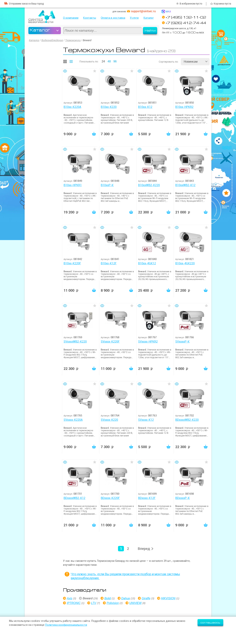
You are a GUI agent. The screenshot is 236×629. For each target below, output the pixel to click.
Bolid (107, 598)
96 (115, 61)
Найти (150, 30)
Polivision (113, 603)
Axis (69, 598)
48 (109, 61)
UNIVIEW (135, 603)
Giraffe (146, 598)
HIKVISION (168, 598)
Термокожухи (73, 40)
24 (103, 61)
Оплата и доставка (113, 17)
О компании (70, 17)
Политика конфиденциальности (66, 624)
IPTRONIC (73, 603)
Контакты (89, 17)
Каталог (149, 17)
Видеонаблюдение (52, 40)
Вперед (144, 548)
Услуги (134, 17)
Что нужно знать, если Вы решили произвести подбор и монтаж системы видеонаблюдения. (125, 576)
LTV (93, 603)
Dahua (125, 598)
